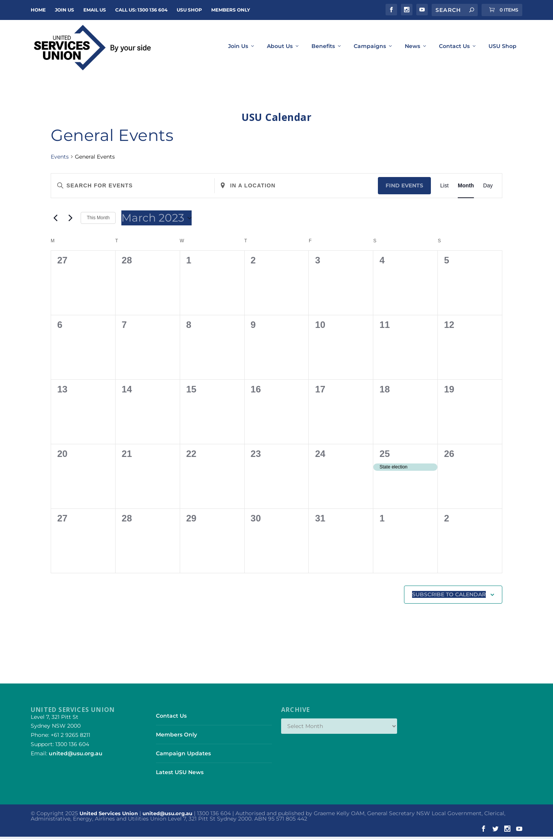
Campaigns (370, 49)
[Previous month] (55, 220)
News (412, 49)
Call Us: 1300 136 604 (141, 10)
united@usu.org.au (76, 755)
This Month (98, 220)
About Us (280, 49)
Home (38, 10)
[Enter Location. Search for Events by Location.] (296, 188)
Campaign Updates (183, 755)
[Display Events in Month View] (466, 188)
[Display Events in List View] (444, 188)
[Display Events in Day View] (488, 188)
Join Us (238, 49)
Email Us (94, 10)
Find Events (404, 187)
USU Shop (189, 10)
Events (60, 159)
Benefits (323, 49)
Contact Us (454, 49)
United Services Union (108, 816)
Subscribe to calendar (449, 596)
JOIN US (64, 10)
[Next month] (70, 220)
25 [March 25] (384, 456)
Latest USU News (180, 774)
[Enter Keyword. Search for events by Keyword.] (132, 188)
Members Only (230, 10)
